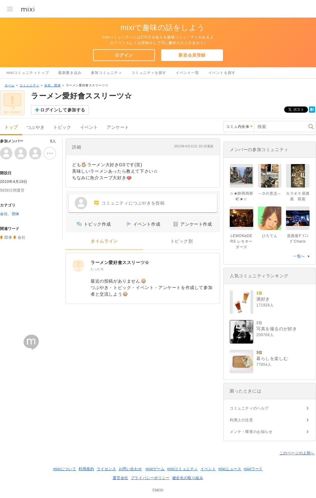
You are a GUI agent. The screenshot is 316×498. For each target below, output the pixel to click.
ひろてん (269, 236)
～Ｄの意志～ (269, 193)
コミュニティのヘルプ (249, 408)
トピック (62, 127)
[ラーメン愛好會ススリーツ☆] (78, 265)
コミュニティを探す (148, 73)
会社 (21, 237)
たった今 (97, 269)
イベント (89, 127)
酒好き (263, 299)
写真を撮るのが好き (276, 328)
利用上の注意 (241, 420)
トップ (11, 127)
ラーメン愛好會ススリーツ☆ (120, 262)
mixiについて (64, 469)
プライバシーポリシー (150, 478)
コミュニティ (29, 85)
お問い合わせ (130, 469)
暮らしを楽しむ (272, 358)
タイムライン (104, 241)
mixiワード (253, 469)
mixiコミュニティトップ (27, 73)
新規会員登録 (192, 55)
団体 (8, 237)
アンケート (118, 127)
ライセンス (106, 469)
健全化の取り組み (187, 478)
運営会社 (120, 478)
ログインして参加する (62, 109)
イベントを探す (222, 73)
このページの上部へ (297, 453)
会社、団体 (52, 85)
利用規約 (86, 469)
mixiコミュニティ (182, 469)
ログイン (124, 55)
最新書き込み (70, 73)
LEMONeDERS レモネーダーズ (241, 241)
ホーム (10, 85)
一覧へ (299, 256)
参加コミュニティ (106, 73)
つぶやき (36, 127)
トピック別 (181, 241)
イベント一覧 (187, 73)
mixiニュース (229, 469)
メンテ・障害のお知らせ (251, 432)
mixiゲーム (155, 469)
